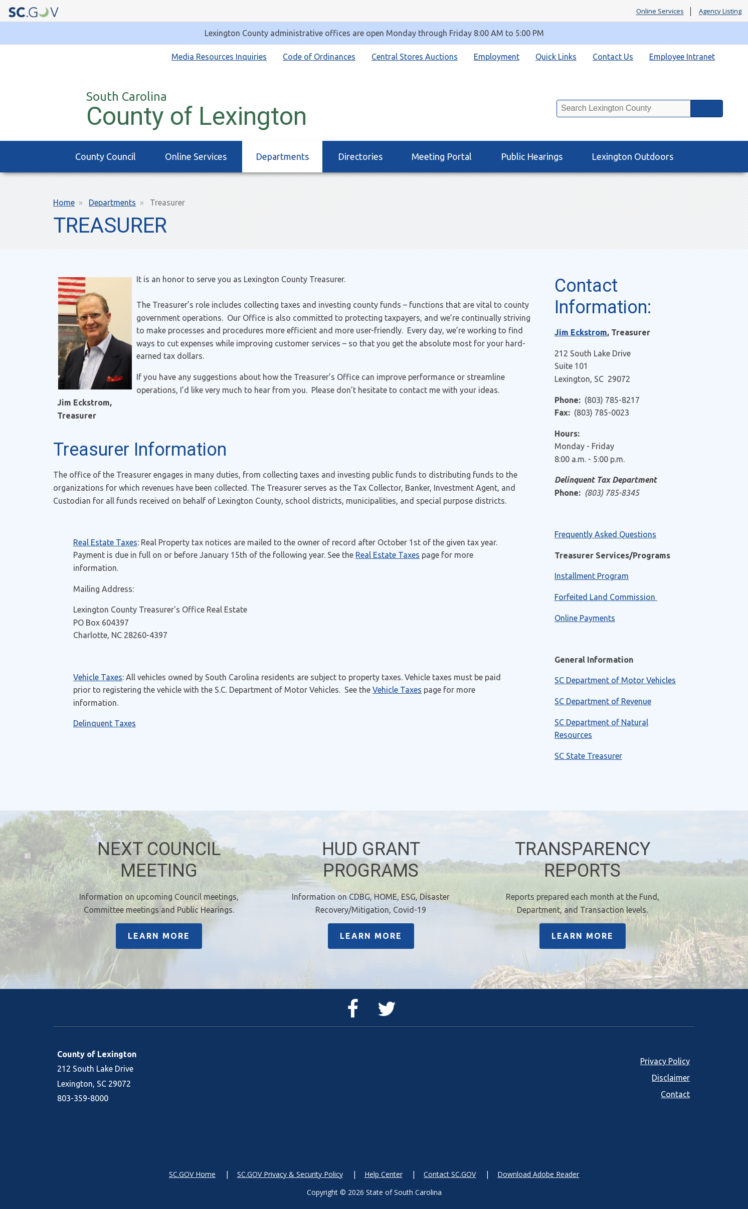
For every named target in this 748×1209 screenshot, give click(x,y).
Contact (675, 1094)
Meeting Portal (442, 156)
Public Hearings (532, 156)
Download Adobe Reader (538, 1174)
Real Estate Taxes (105, 542)
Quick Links (556, 56)
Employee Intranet (682, 56)
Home (64, 202)
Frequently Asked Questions (605, 534)
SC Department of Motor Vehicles (615, 680)
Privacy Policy (665, 1061)
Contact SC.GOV (450, 1174)
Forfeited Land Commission (605, 596)
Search (707, 108)
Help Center (383, 1174)
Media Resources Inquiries (219, 56)
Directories (360, 156)
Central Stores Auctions (414, 56)
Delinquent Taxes (104, 723)
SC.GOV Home (192, 1174)
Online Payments (584, 618)
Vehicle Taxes (97, 677)
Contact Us (613, 56)
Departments (282, 156)
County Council (105, 156)
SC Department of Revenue (602, 701)
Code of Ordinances (319, 56)
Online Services (660, 11)
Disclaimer (671, 1077)
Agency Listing (720, 11)
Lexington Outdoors (632, 156)
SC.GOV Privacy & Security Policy (290, 1174)
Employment (496, 56)
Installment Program (591, 575)
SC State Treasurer (588, 755)
